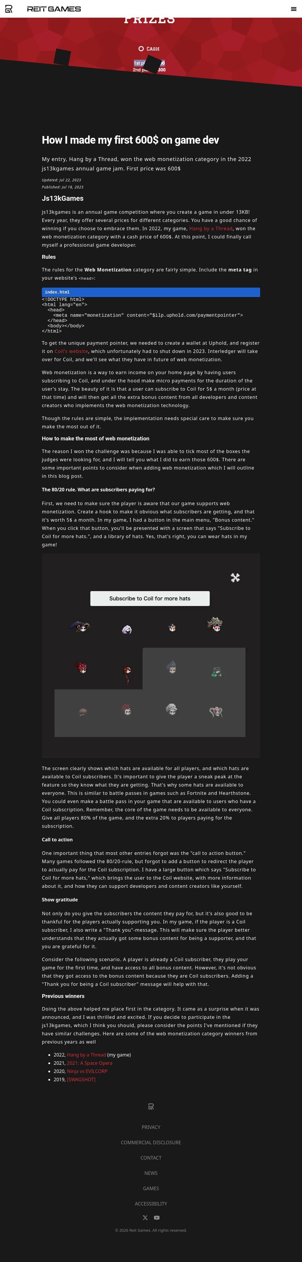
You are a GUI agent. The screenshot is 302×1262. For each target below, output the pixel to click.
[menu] (294, 8)
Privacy (151, 1135)
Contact (150, 1166)
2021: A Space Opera (90, 1071)
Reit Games (54, 9)
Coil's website (71, 359)
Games (151, 1197)
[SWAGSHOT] (81, 1088)
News (151, 1181)
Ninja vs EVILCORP (87, 1080)
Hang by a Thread (211, 228)
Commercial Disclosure (151, 1151)
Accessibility (151, 1212)
